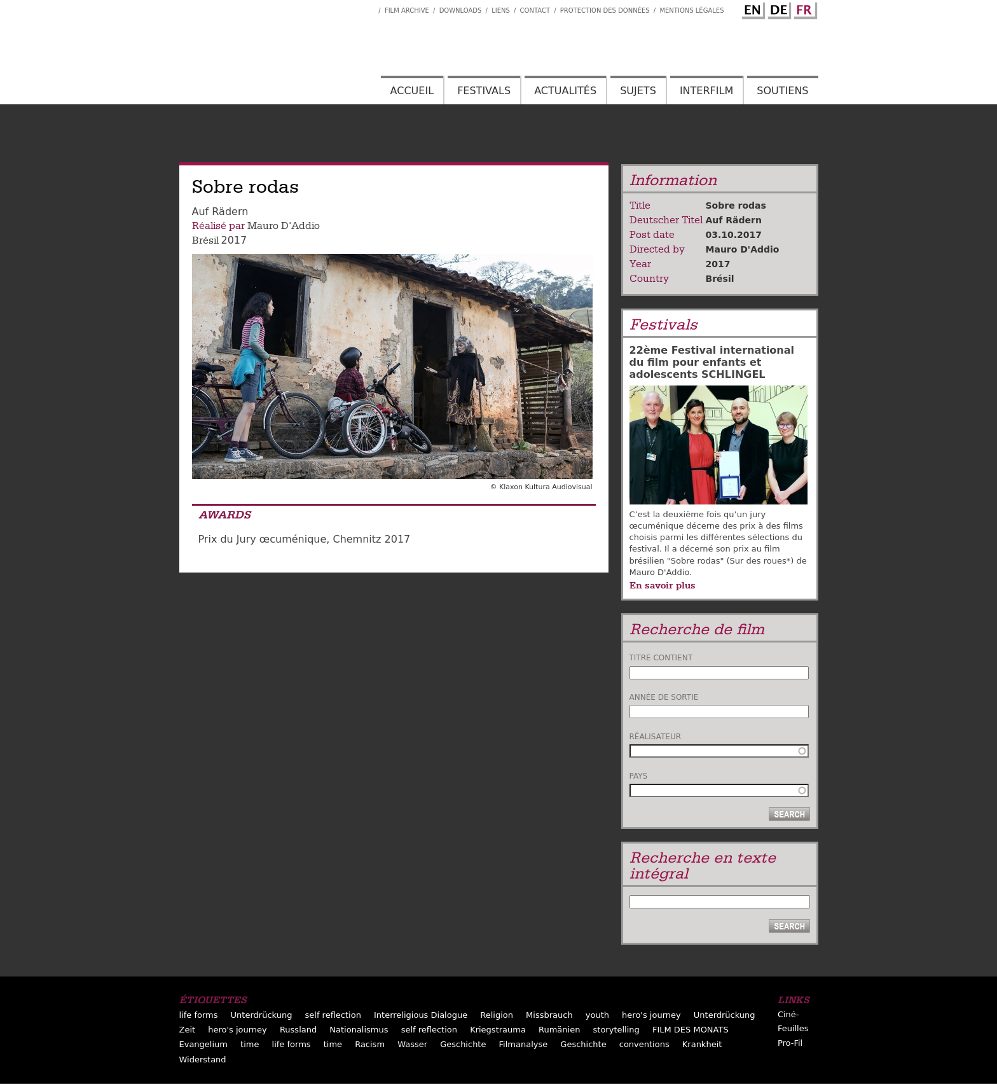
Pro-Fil (790, 1043)
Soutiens (782, 91)
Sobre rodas (736, 205)
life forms (198, 1015)
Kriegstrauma (498, 1029)
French (803, 8)
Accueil (412, 91)
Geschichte (463, 1044)
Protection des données (605, 10)
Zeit (187, 1029)
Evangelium (203, 1044)
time (249, 1044)
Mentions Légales (691, 10)
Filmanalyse (523, 1044)
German (777, 8)
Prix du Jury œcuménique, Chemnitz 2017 (304, 539)
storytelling (616, 1029)
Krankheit (702, 1044)
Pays (638, 776)
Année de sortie (664, 697)
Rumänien (559, 1029)
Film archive (407, 10)
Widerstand (202, 1059)
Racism (370, 1044)
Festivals (484, 91)
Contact (535, 10)
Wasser (412, 1044)
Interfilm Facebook (368, 7)
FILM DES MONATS (690, 1029)
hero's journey (651, 1015)
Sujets (638, 91)
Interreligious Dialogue (420, 1015)
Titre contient (661, 657)
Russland (298, 1029)
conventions (644, 1044)
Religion (496, 1015)
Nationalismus (358, 1029)
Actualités (565, 91)
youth (597, 1015)
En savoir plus (662, 585)
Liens (501, 10)
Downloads (460, 10)
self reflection (333, 1015)
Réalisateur (655, 736)
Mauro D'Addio (283, 226)
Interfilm (706, 91)
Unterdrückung (261, 1015)
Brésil (205, 240)
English (751, 8)
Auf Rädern (734, 220)
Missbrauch (549, 1015)
